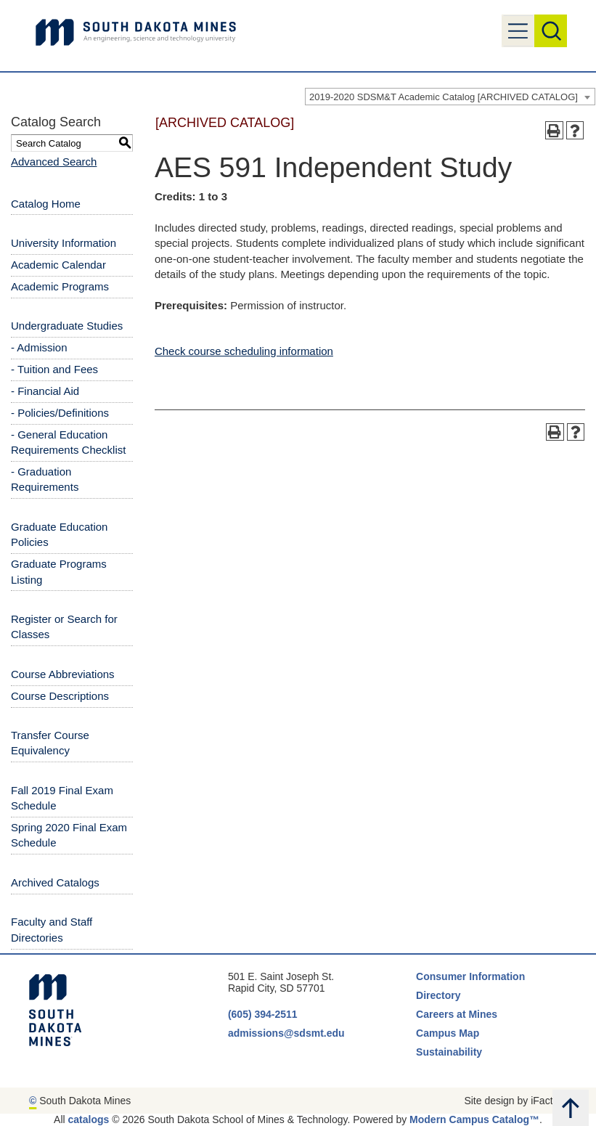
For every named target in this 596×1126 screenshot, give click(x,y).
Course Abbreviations (63, 674)
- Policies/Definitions (60, 413)
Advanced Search (54, 161)
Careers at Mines (456, 1014)
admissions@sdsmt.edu (286, 1033)
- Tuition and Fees (54, 369)
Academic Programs (60, 286)
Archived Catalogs (55, 882)
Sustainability (450, 1052)
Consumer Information (470, 976)
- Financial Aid (45, 391)
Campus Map (447, 1033)
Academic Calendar (58, 264)
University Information (63, 243)
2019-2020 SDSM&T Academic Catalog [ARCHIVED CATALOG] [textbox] (443, 96)
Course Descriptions (60, 696)
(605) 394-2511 (263, 1014)
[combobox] (450, 96)
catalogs (89, 1119)
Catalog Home (46, 203)
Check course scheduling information (244, 351)
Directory (438, 995)
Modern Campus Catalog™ (474, 1119)
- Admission (39, 347)
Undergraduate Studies (67, 325)
